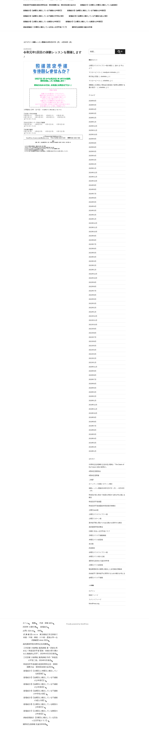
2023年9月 (92, 236)
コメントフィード (95, 599)
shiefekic (104, 76)
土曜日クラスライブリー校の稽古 (100, 65)
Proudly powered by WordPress (77, 624)
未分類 (91, 544)
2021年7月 (92, 337)
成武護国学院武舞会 (96, 527)
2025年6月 (92, 147)
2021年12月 (93, 316)
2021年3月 (92, 354)
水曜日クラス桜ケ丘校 (97, 556)
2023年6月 (92, 248)
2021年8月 (92, 333)
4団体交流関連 (94, 475)
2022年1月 (92, 312)
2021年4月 (92, 350)
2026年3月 (92, 113)
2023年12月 (93, 223)
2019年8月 (92, 422)
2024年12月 (93, 172)
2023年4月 (92, 257)
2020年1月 (92, 400)
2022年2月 (92, 307)
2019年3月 (92, 443)
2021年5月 (92, 346)
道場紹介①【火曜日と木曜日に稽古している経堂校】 (99, 5)
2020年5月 (92, 388)
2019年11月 (93, 409)
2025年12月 (93, 126)
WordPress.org (94, 603)
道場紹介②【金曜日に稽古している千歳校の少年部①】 (43, 10)
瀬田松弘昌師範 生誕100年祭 (82, 27)
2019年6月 (92, 430)
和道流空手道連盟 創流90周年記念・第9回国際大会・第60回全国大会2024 (49, 5)
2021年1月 (92, 362)
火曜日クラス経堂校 (96, 565)
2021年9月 (92, 329)
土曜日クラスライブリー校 (98, 514)
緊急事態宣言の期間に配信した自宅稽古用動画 (105, 569)
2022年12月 (93, 274)
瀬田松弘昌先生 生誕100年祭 (99, 561)
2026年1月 (92, 122)
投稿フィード (93, 595)
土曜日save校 (93, 510)
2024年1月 (92, 219)
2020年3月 (92, 392)
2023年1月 (92, 270)
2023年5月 (92, 253)
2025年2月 (92, 164)
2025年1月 (92, 168)
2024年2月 (92, 215)
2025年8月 (92, 143)
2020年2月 (92, 396)
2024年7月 (92, 194)
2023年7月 (92, 244)
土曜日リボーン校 (95, 518)
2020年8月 (92, 375)
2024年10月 (93, 181)
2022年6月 (92, 295)
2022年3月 (92, 303)
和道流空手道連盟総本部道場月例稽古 (102, 506)
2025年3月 (92, 160)
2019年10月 (93, 413)
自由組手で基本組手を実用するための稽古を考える (107, 573)
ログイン (92, 591)
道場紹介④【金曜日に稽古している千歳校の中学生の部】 (43, 16)
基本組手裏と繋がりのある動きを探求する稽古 (105, 523)
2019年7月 (92, 426)
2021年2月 (92, 358)
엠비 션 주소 (119, 65)
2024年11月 (93, 177)
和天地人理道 (93, 76)
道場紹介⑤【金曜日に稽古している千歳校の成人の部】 (88, 16)
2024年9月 (92, 185)
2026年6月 (92, 101)
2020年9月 (92, 371)
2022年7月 (92, 291)
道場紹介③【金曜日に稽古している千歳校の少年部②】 (87, 10)
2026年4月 (92, 109)
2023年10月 (93, 231)
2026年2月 (92, 118)
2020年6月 (92, 383)
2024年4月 (92, 206)
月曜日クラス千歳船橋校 (97, 535)
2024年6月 (92, 198)
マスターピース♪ (95, 72)
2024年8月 (92, 189)
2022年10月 (93, 278)
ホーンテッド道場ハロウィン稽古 (100, 484)
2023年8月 (92, 240)
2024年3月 (92, 210)
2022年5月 (92, 299)
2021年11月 (93, 320)
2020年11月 (93, 367)
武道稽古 (92, 548)
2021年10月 (93, 324)
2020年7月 (92, 379)
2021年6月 (92, 341)
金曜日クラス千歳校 (96, 577)
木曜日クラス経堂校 (96, 540)
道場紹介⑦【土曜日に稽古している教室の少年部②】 (84, 21)
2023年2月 (92, 265)
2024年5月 (92, 202)
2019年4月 (92, 438)
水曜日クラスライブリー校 (98, 552)
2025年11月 (93, 130)
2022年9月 (92, 282)
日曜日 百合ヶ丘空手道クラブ (99, 531)
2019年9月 (92, 417)
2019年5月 (92, 434)
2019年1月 (92, 451)
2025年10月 (93, 134)
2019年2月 (92, 447)
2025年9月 (92, 139)
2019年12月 (93, 405)
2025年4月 (92, 156)
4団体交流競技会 (95, 471)
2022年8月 (92, 286)
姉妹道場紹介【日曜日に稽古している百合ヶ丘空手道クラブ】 (45, 27)
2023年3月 (92, 261)
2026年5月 (92, 105)
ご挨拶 (91, 480)
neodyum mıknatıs (109, 72)
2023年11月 (93, 227)
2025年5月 (92, 151)
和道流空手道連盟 (95, 501)
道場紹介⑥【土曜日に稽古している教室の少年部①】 (42, 21)
